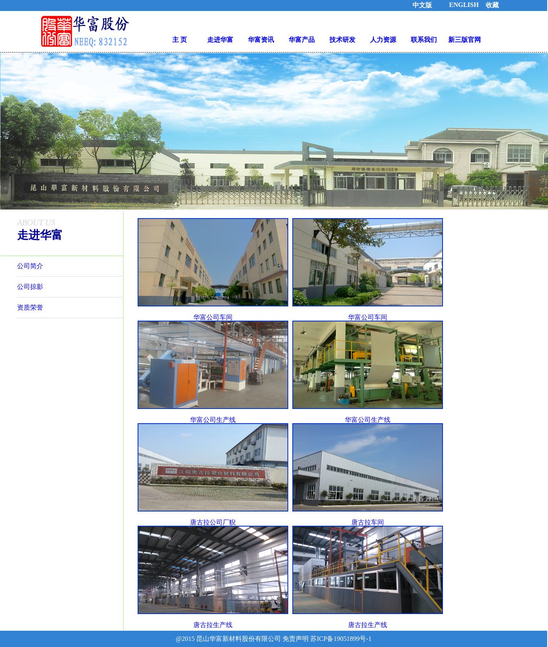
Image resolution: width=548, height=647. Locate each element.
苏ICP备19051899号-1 (340, 638)
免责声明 (296, 638)
